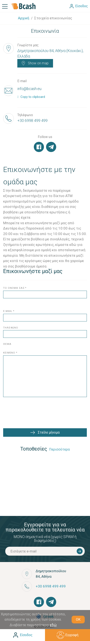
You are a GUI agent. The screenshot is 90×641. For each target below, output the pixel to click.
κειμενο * (10, 353)
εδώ (53, 625)
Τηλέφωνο (25, 115)
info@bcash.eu (29, 88)
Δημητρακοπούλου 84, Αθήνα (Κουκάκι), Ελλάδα (50, 53)
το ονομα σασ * (14, 288)
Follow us (45, 137)
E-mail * (8, 311)
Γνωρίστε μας (28, 45)
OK (78, 619)
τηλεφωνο (10, 328)
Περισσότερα (59, 449)
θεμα (7, 344)
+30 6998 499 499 (32, 120)
